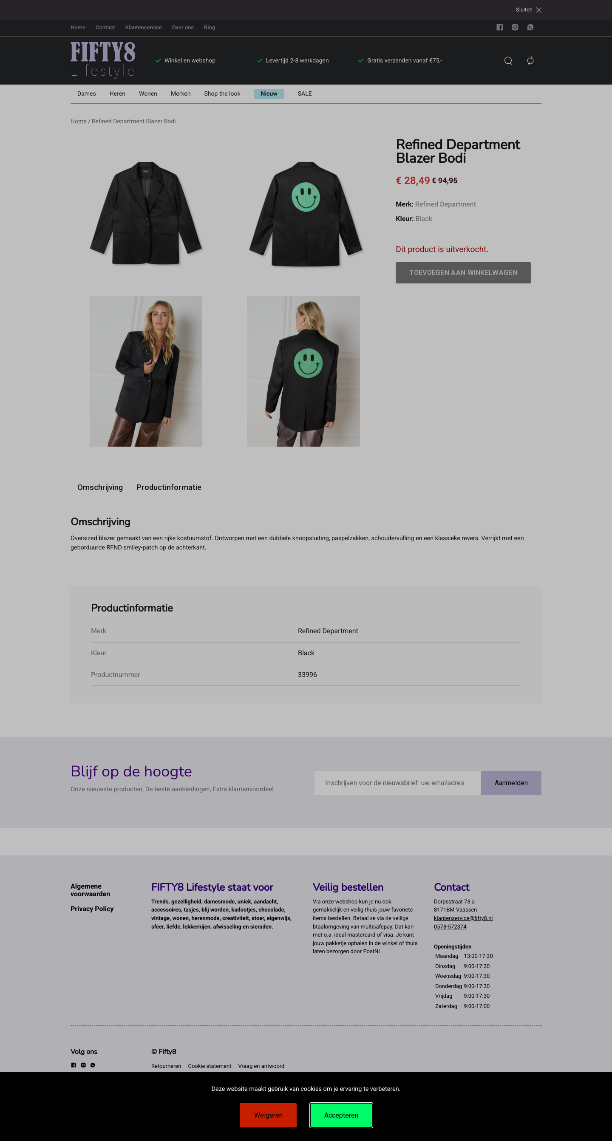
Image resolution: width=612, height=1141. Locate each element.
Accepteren (341, 1115)
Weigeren (268, 1115)
